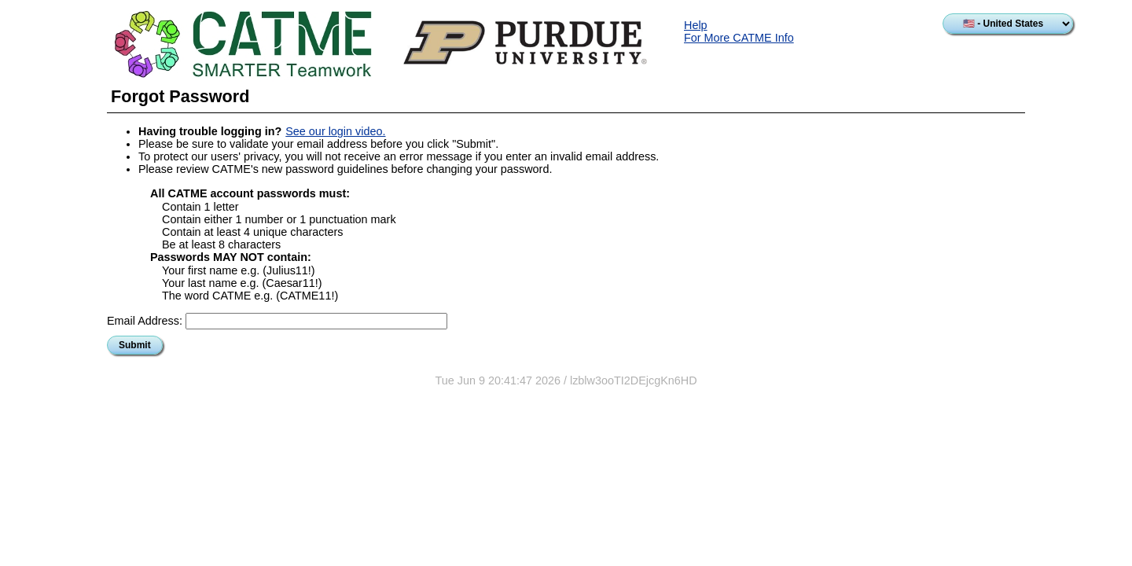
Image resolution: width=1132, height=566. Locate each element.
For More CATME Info (739, 37)
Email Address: (144, 320)
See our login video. (335, 131)
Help (696, 25)
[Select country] (1008, 23)
